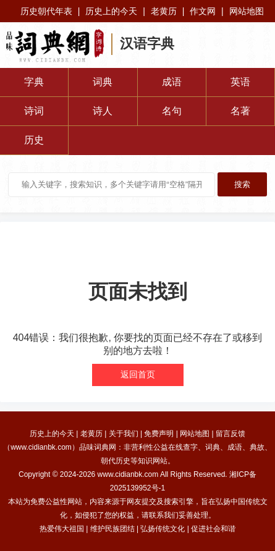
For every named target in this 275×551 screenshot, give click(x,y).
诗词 (34, 111)
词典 (102, 82)
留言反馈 (230, 433)
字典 (34, 82)
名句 (172, 111)
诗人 (102, 111)
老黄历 (164, 11)
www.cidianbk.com (128, 474)
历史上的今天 (111, 11)
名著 (240, 111)
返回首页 (138, 374)
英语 (240, 82)
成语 (172, 82)
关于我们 (123, 433)
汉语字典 (147, 43)
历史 (34, 140)
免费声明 (159, 433)
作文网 (203, 11)
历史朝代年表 (46, 11)
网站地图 (246, 11)
